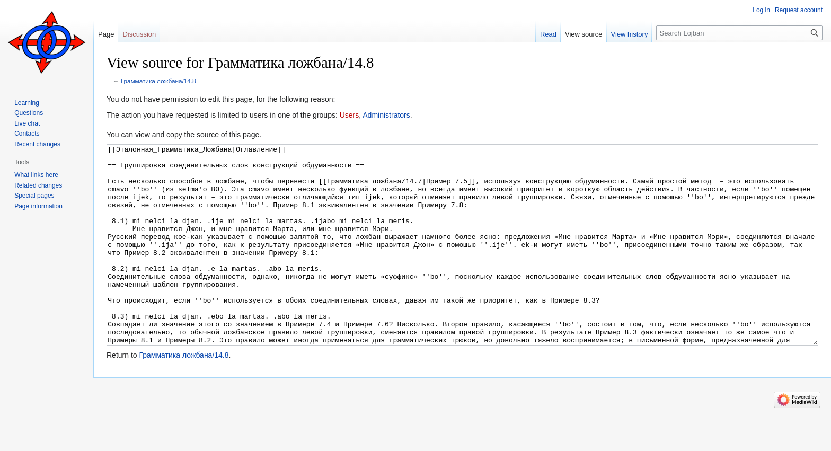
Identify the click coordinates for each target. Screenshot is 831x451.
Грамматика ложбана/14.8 (158, 80)
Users (349, 115)
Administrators (386, 115)
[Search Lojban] (739, 32)
